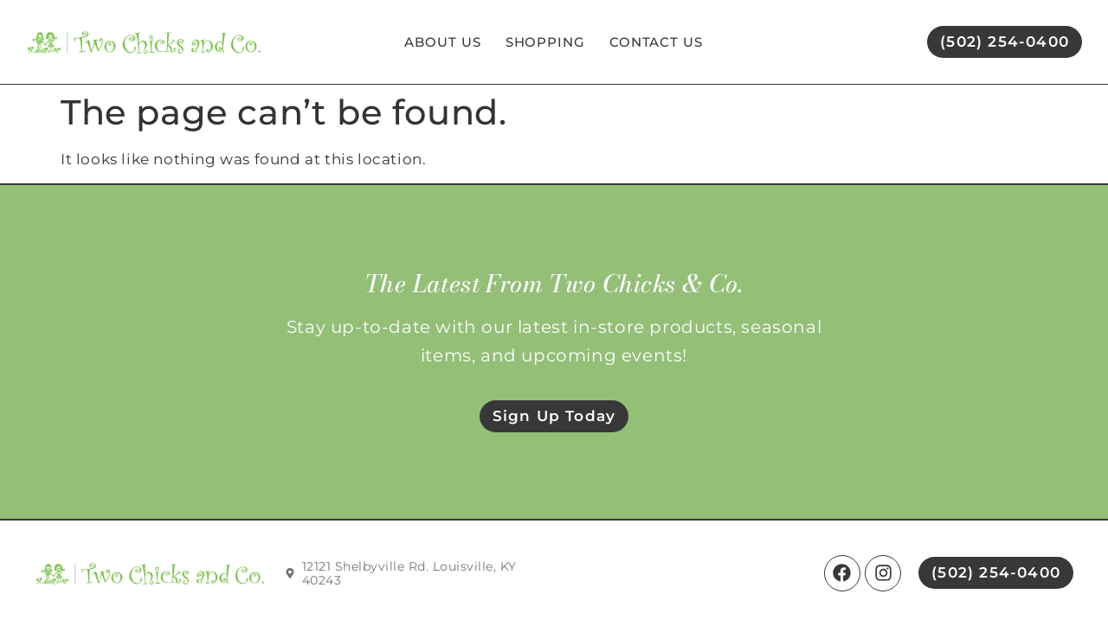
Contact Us (656, 42)
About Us (442, 42)
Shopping (545, 42)
